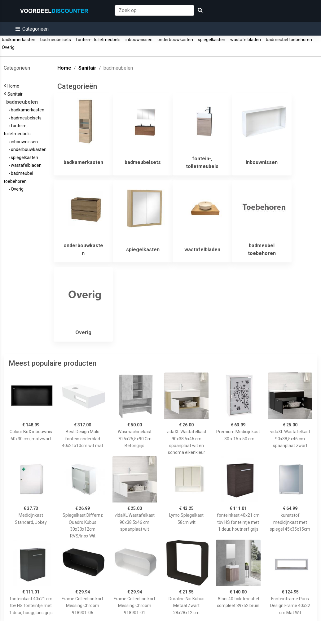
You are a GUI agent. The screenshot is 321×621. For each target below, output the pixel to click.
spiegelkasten (211, 39)
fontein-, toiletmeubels (98, 39)
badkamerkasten (18, 39)
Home (14, 86)
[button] (32, 29)
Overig (8, 47)
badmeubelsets (55, 39)
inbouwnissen (139, 39)
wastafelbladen (245, 39)
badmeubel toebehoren (289, 39)
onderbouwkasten (175, 39)
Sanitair (15, 94)
